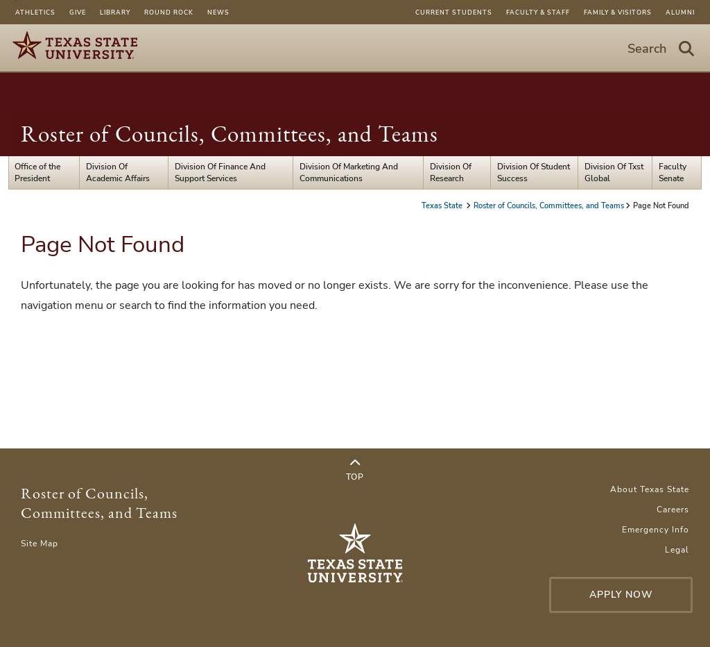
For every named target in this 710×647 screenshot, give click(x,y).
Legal (677, 549)
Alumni (680, 12)
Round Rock (168, 12)
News (218, 12)
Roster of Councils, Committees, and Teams (229, 134)
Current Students (453, 12)
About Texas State (649, 489)
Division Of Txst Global (614, 172)
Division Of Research (450, 172)
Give (77, 12)
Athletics (35, 12)
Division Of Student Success (533, 172)
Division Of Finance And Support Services (220, 172)
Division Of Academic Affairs (118, 172)
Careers (673, 509)
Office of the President (37, 172)
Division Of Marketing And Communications (349, 172)
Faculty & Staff (538, 12)
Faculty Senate (672, 172)
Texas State (443, 206)
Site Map (39, 543)
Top (354, 469)
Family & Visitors (618, 12)
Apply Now (621, 594)
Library (115, 12)
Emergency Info (655, 529)
